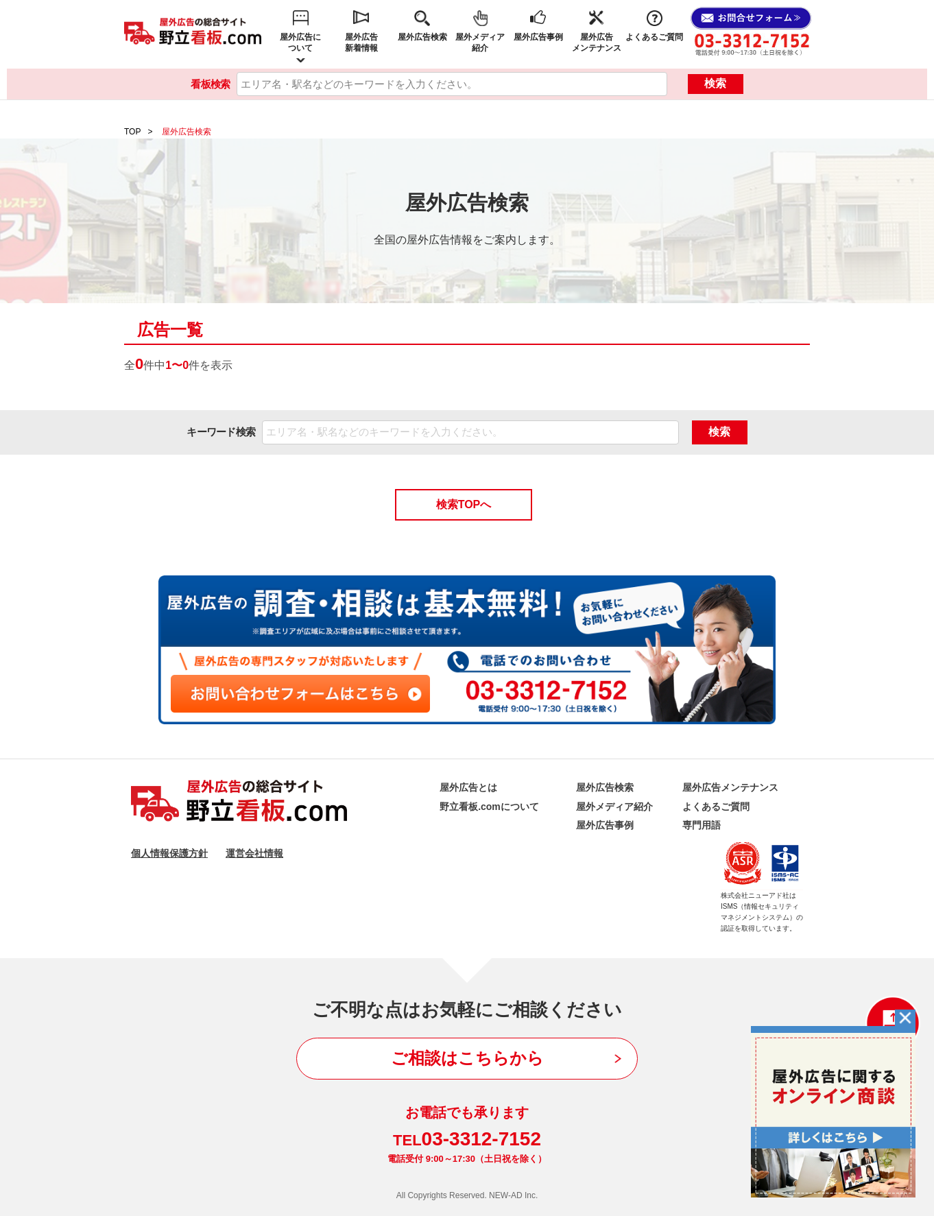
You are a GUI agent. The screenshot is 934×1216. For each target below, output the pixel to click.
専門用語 (701, 825)
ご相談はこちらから (467, 1058)
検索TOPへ (464, 504)
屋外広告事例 (538, 37)
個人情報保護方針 (169, 853)
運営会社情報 (254, 853)
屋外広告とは (468, 787)
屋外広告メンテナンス (596, 42)
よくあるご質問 (654, 37)
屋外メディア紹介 (480, 42)
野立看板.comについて (489, 806)
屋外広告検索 (422, 37)
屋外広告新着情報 (361, 42)
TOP (132, 131)
